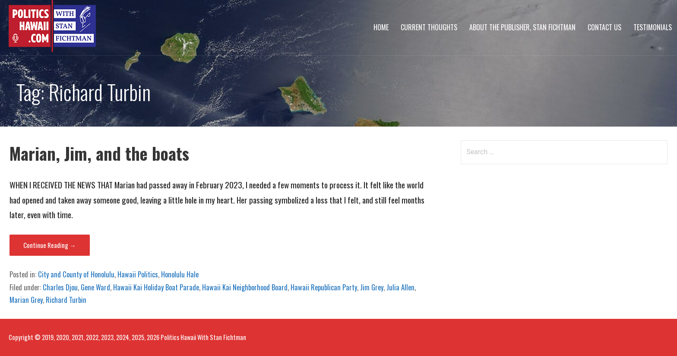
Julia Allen (400, 287)
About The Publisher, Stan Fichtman (522, 27)
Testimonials (652, 27)
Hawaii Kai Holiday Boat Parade (156, 287)
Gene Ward (95, 287)
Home (381, 27)
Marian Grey (26, 300)
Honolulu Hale (180, 274)
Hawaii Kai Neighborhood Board (245, 287)
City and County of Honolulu (76, 274)
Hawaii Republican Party (324, 287)
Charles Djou (60, 287)
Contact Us (604, 27)
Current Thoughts (429, 27)
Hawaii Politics (137, 274)
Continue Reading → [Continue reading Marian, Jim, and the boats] (49, 245)
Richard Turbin (66, 300)
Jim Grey (371, 287)
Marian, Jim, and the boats (99, 153)
